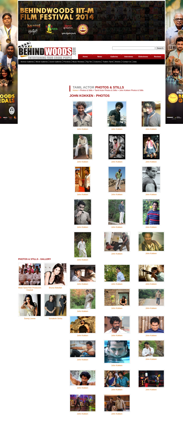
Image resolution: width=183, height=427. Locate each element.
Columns (97, 62)
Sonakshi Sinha (55, 318)
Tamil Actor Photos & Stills (106, 90)
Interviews (128, 57)
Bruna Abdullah (55, 288)
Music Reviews (78, 62)
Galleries (114, 57)
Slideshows (143, 57)
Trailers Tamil (108, 62)
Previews (67, 62)
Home (85, 57)
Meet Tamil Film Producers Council (29, 289)
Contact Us (126, 62)
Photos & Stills (86, 90)
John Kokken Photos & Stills (131, 90)
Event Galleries (56, 62)
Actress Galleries (27, 62)
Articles (118, 62)
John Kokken (82, 129)
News (99, 57)
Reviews (157, 57)
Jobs (135, 62)
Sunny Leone (30, 318)
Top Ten (89, 62)
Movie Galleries (42, 62)
